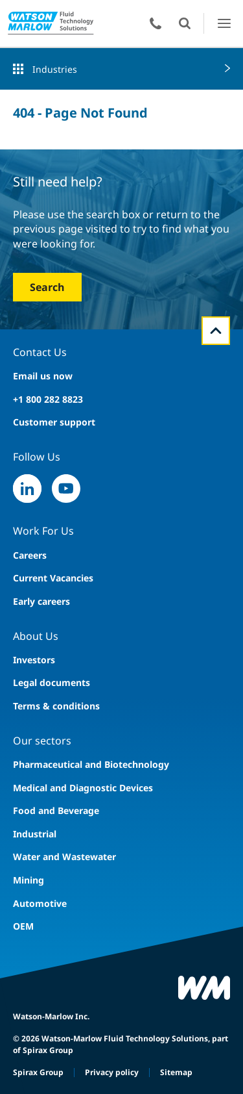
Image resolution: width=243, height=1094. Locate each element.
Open (184, 23)
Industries (54, 69)
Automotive (40, 903)
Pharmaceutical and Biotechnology (91, 764)
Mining (28, 880)
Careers (30, 555)
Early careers (41, 601)
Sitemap (176, 1072)
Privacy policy (112, 1072)
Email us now (43, 376)
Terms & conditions (56, 706)
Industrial (34, 834)
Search (47, 287)
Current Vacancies (53, 578)
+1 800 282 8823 (48, 399)
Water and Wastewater (64, 856)
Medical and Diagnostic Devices (83, 788)
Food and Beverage (56, 810)
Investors (34, 660)
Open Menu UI (224, 23)
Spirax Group (38, 1072)
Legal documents (51, 682)
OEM (23, 926)
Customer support (54, 422)
